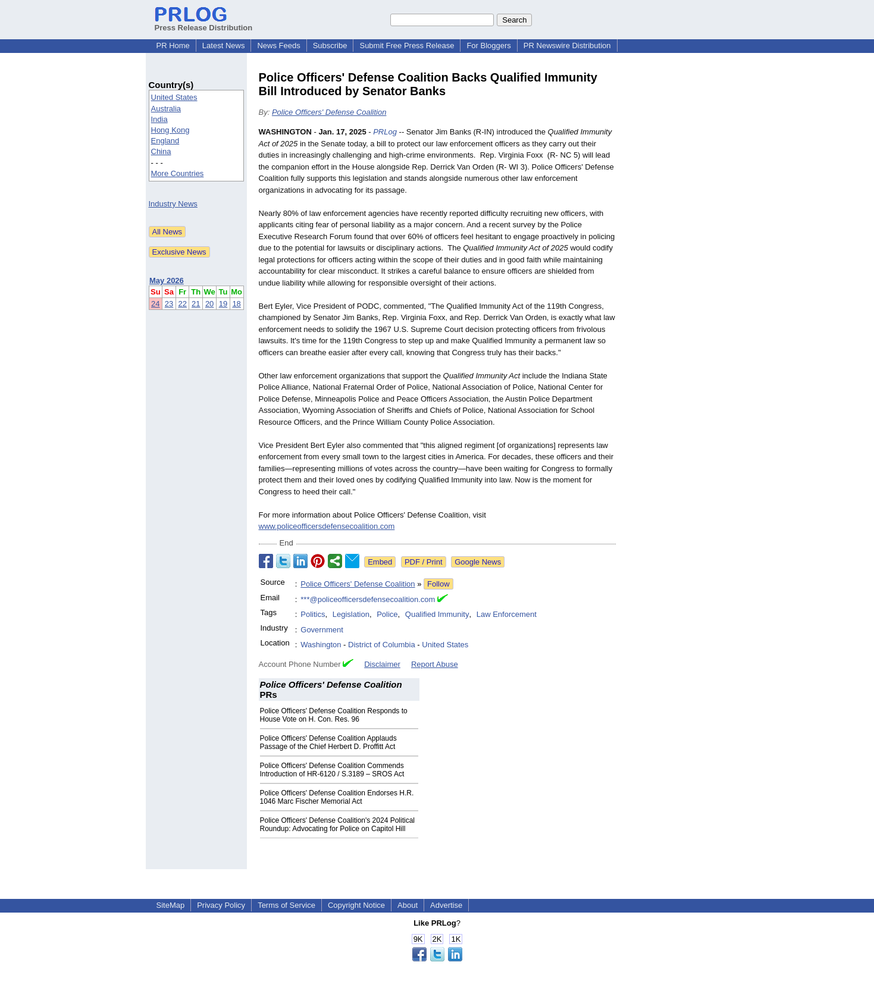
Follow (438, 583)
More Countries (177, 173)
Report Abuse (434, 664)
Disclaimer (382, 664)
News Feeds (278, 45)
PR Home (173, 45)
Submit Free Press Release (406, 45)
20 (209, 303)
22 (182, 303)
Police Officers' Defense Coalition (329, 112)
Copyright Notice (356, 905)
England (165, 140)
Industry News (173, 203)
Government (321, 629)
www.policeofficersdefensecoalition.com (327, 526)
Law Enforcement (507, 614)
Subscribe (330, 45)
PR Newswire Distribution (567, 45)
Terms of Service (286, 905)
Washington (320, 644)
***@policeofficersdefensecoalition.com (367, 599)
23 (169, 303)
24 (155, 303)
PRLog (385, 131)
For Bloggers (488, 45)
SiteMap (170, 905)
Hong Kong (170, 130)
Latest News (223, 45)
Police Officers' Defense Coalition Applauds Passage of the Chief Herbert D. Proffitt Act (328, 742)
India (159, 119)
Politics (312, 614)
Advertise (446, 905)
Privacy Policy (221, 905)
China (161, 151)
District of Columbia (381, 644)
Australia (166, 108)
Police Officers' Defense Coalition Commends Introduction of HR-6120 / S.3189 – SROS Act (332, 769)
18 (236, 303)
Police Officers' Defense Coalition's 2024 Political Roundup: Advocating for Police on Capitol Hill (337, 824)
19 (223, 303)
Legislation (351, 614)
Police (387, 614)
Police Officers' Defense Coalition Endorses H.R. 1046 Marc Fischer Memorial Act (337, 797)
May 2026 (166, 280)
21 (196, 303)
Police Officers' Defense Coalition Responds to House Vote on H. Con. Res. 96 (334, 715)
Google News (478, 561)
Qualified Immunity (437, 614)
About (407, 905)
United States (174, 97)
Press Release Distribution (204, 23)
